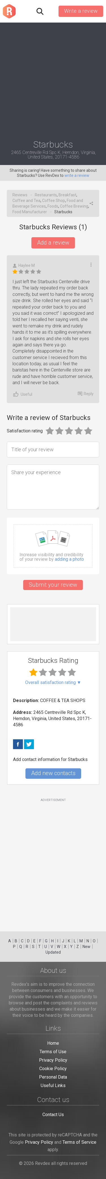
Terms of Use (53, 1051)
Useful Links (53, 1085)
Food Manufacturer (29, 212)
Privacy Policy (53, 1060)
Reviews (19, 195)
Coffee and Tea (26, 200)
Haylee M (23, 265)
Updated (53, 952)
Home (53, 1043)
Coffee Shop (53, 200)
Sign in (51, 11)
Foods (52, 206)
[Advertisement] (53, 78)
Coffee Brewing (74, 206)
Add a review (53, 242)
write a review (76, 175)
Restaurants (46, 195)
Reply (86, 393)
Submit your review (53, 584)
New (86, 946)
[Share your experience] (53, 487)
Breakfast (67, 195)
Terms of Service (79, 1142)
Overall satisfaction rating (53, 682)
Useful (22, 394)
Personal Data (53, 1077)
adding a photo (69, 559)
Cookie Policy (53, 1068)
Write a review (81, 11)
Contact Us (53, 1114)
